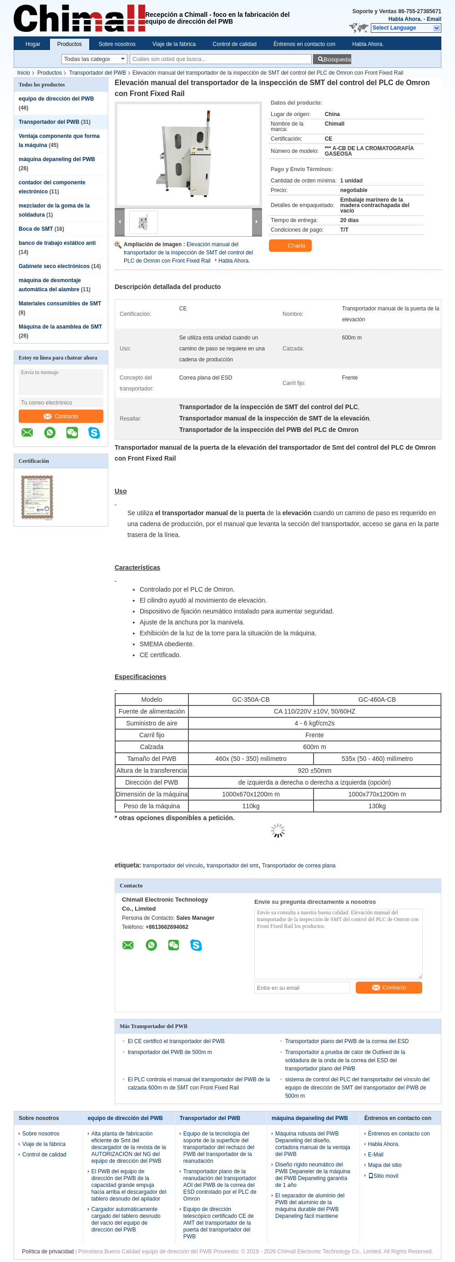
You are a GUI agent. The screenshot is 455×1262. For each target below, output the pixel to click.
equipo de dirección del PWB (56, 99)
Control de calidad (234, 44)
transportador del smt (232, 865)
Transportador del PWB (97, 73)
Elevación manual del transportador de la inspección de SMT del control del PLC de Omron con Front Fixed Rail (188, 252)
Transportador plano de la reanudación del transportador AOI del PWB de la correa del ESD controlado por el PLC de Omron (220, 1185)
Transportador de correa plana (299, 865)
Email (434, 19)
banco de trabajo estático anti (57, 243)
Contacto (61, 416)
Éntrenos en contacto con (304, 44)
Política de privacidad (48, 1251)
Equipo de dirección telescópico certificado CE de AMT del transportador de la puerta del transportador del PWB (218, 1223)
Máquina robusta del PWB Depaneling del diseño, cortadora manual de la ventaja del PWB (312, 1143)
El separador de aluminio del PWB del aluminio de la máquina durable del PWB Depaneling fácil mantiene (309, 1205)
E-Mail (376, 1154)
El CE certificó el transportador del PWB (176, 1041)
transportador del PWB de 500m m (170, 1052)
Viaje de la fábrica (174, 44)
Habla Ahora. (405, 19)
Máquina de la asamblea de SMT (60, 327)
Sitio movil (383, 1176)
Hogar (32, 44)
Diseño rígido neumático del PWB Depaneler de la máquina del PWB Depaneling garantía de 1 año (312, 1174)
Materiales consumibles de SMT (60, 303)
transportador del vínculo (173, 865)
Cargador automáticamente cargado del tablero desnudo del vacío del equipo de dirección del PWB (126, 1219)
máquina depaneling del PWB (57, 159)
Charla (291, 245)
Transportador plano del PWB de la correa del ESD (347, 1041)
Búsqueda (337, 59)
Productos (69, 44)
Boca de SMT (36, 229)
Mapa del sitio (385, 1165)
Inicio (23, 73)
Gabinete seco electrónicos (54, 266)
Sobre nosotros (117, 44)
